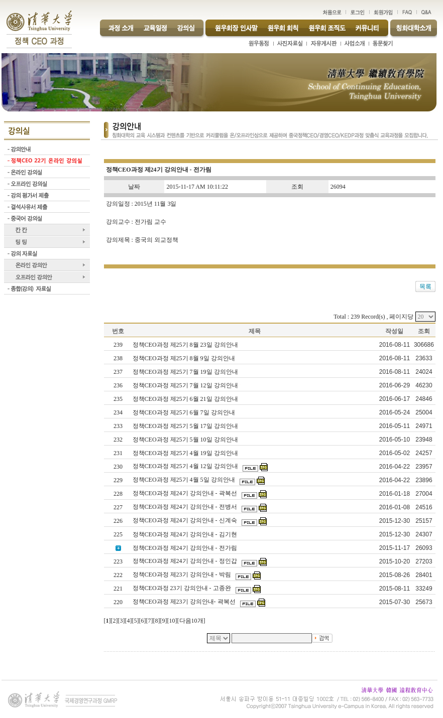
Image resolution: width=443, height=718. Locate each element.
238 (118, 358)
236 (118, 385)
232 (118, 439)
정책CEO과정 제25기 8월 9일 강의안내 (185, 358)
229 (118, 480)
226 (118, 520)
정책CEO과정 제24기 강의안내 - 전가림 (186, 547)
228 (118, 493)
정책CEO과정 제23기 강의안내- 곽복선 (185, 601)
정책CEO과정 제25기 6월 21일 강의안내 (186, 398)
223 (118, 561)
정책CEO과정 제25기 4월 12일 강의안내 (186, 466)
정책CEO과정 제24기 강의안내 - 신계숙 (186, 520)
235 (118, 398)
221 (118, 588)
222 (118, 575)
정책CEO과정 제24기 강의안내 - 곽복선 (186, 493)
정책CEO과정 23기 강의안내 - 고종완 (183, 588)
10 (172, 620)
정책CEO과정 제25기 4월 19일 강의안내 (186, 453)
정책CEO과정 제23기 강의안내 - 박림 (183, 574)
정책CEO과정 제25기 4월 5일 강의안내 (185, 479)
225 (118, 534)
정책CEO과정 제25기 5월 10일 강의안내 (186, 439)
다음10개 (191, 620)
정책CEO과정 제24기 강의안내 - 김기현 (186, 534)
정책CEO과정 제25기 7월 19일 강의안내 (186, 371)
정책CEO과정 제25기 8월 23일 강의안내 (186, 344)
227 (118, 507)
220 (118, 602)
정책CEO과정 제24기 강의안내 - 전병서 (186, 506)
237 (118, 371)
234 (118, 412)
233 (118, 425)
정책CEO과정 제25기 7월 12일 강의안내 (186, 385)
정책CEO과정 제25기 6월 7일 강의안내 (185, 412)
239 (118, 344)
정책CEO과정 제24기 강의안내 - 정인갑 (186, 560)
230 (118, 466)
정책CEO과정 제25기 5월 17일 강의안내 (186, 425)
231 (118, 453)
